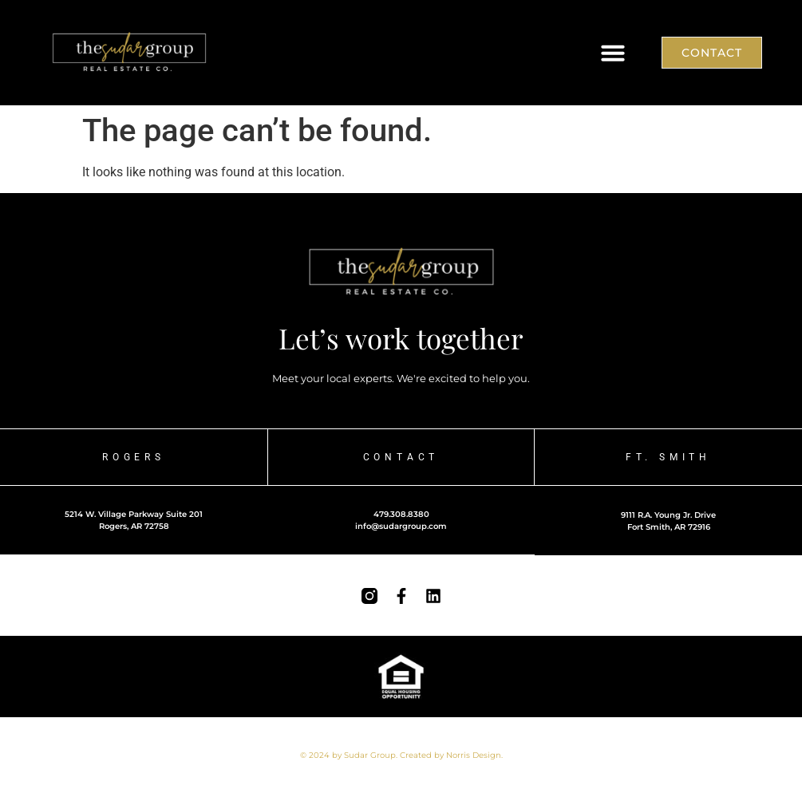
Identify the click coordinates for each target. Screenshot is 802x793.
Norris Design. (474, 755)
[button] (613, 53)
